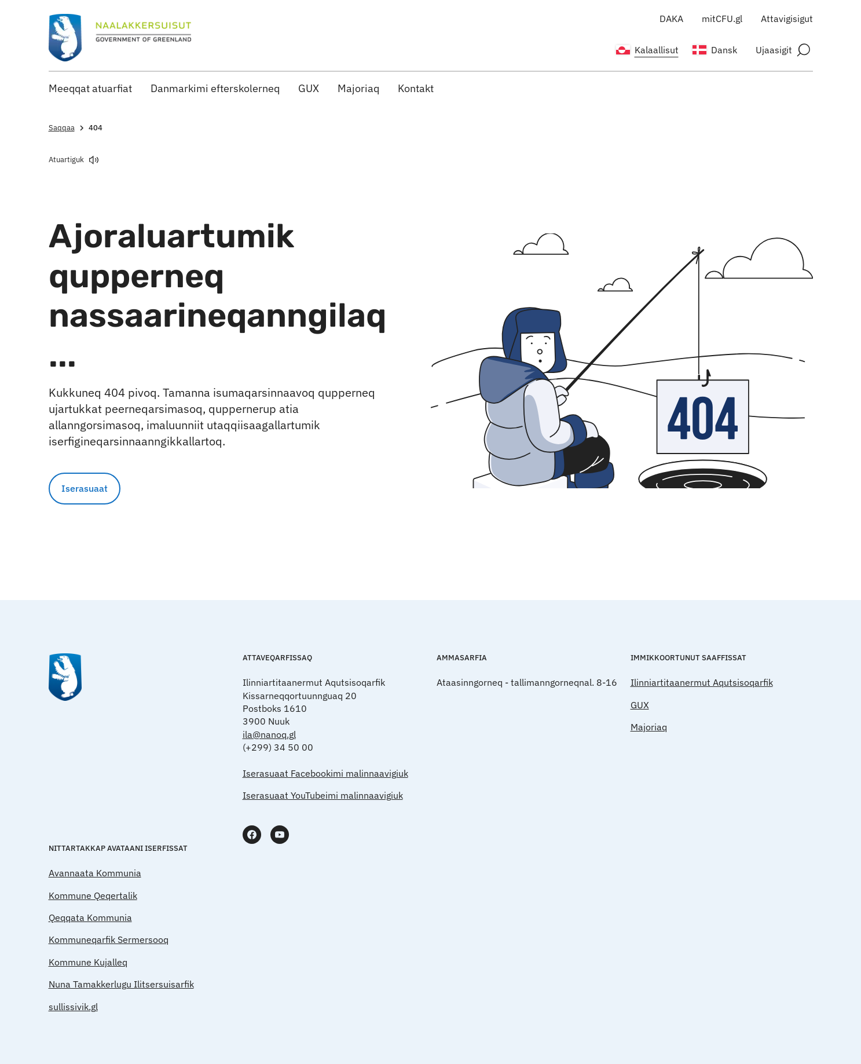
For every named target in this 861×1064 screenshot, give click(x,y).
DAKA (671, 18)
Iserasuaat (84, 488)
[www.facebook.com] (252, 834)
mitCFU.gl (722, 18)
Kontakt (416, 88)
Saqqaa (67, 128)
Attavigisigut (787, 18)
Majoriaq (358, 88)
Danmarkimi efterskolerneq (215, 88)
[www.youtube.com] (279, 834)
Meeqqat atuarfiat (90, 88)
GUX (308, 88)
